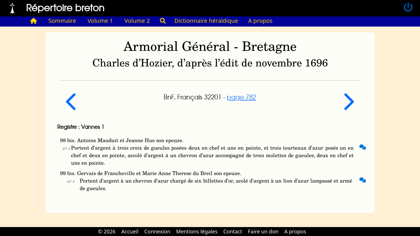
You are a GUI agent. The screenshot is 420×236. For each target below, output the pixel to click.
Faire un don (263, 231)
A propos (260, 21)
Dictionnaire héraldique (206, 21)
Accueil (129, 231)
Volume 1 (100, 21)
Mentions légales (196, 231)
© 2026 (106, 231)
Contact (232, 231)
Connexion (157, 231)
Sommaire (62, 21)
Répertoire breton (65, 7)
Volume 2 (137, 21)
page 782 (241, 96)
